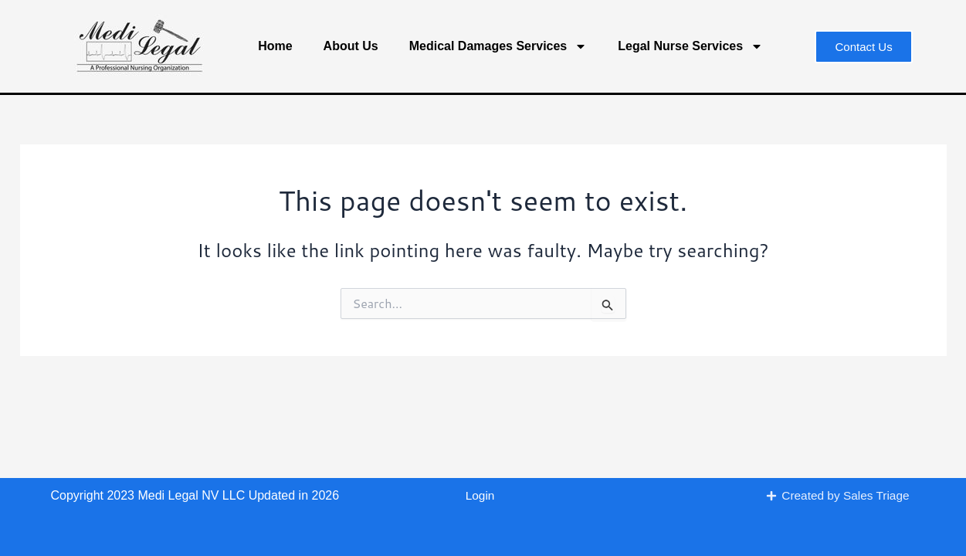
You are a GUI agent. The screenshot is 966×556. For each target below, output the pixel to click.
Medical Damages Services (498, 46)
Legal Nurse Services (690, 46)
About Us (351, 46)
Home (275, 46)
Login (480, 495)
